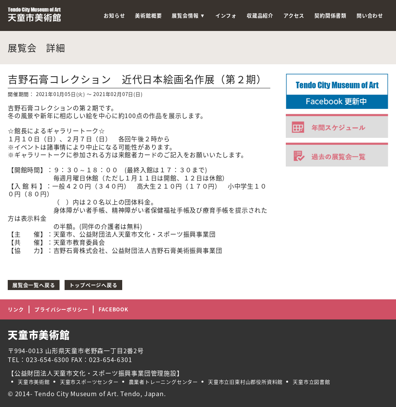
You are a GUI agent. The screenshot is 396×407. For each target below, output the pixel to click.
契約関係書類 (330, 15)
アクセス (293, 15)
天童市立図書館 (311, 381)
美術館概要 (148, 15)
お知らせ (114, 15)
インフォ (226, 15)
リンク (16, 309)
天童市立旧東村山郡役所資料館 (245, 381)
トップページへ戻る (93, 285)
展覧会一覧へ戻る (33, 285)
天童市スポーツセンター (89, 381)
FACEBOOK (113, 309)
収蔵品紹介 (260, 15)
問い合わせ (370, 15)
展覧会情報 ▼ (188, 15)
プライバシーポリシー (61, 309)
